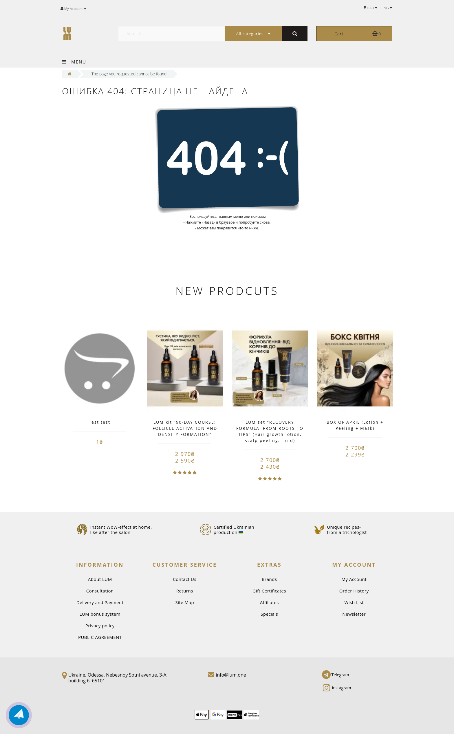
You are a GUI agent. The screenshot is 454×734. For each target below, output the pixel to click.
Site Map (184, 602)
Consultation (100, 591)
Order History (354, 591)
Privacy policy (100, 625)
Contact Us (184, 579)
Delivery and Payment (100, 602)
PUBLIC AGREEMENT (100, 637)
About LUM (100, 579)
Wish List (354, 602)
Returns (184, 591)
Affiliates (269, 602)
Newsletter (354, 614)
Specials (269, 614)
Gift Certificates (269, 591)
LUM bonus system (100, 614)
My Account (354, 579)
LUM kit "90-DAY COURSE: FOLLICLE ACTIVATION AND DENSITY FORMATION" (185, 428)
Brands (269, 579)
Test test (99, 422)
